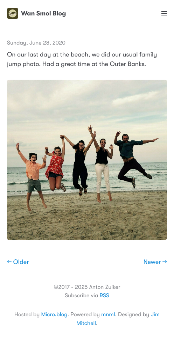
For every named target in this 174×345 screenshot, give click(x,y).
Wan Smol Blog (36, 13)
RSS (104, 295)
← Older (18, 262)
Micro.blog (54, 314)
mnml (108, 314)
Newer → (155, 262)
